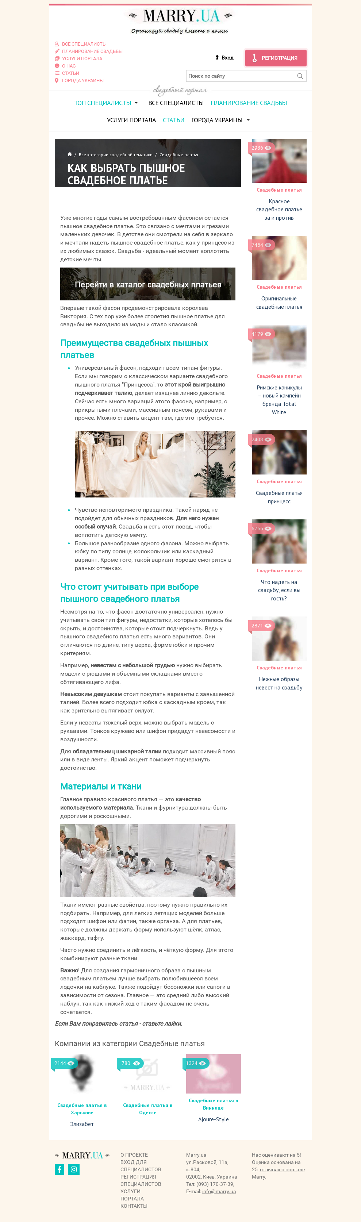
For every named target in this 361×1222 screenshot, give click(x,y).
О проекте (134, 1154)
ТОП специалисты (102, 102)
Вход (227, 57)
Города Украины (216, 119)
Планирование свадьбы (249, 102)
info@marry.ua (219, 1191)
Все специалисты (176, 102)
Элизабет (82, 1123)
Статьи (173, 119)
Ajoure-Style (213, 1118)
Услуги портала (131, 119)
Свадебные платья (279, 189)
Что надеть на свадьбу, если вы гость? (279, 590)
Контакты (133, 1205)
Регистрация (279, 58)
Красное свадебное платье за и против (279, 209)
